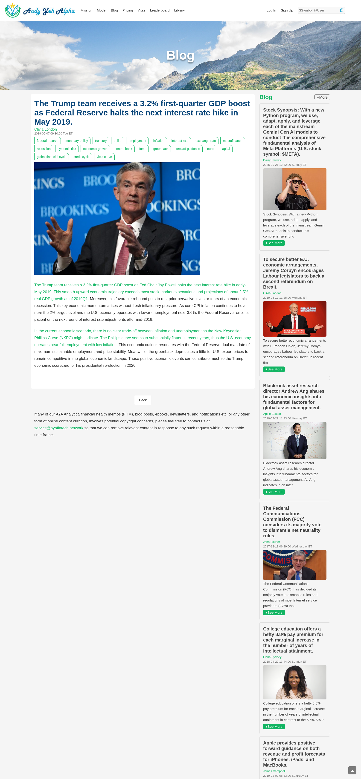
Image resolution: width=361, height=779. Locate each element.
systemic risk (67, 149)
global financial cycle (51, 157)
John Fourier (271, 542)
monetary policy (76, 141)
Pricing (127, 10)
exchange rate (205, 141)
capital (225, 149)
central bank (123, 149)
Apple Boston (272, 413)
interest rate (180, 141)
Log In (271, 10)
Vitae (142, 10)
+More (322, 97)
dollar (118, 141)
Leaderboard (160, 10)
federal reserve (47, 141)
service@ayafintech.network (58, 428)
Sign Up (287, 10)
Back (143, 400)
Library (179, 10)
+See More (273, 243)
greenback (160, 149)
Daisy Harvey (272, 160)
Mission (86, 10)
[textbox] (321, 10)
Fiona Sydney (272, 657)
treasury (101, 141)
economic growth (95, 149)
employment (137, 141)
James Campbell (274, 771)
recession (44, 149)
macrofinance (232, 141)
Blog (114, 10)
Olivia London (45, 129)
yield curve (104, 157)
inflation (158, 141)
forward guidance (187, 149)
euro (210, 149)
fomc (142, 149)
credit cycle (81, 157)
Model (101, 10)
